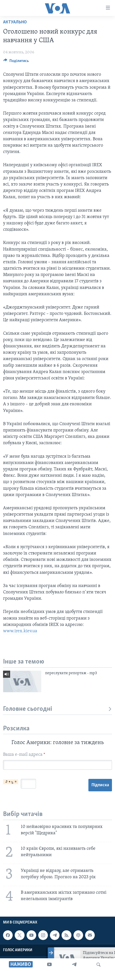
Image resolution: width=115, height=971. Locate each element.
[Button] (16, 62)
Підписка (100, 785)
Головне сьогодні (57, 709)
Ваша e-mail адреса (24, 754)
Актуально (15, 22)
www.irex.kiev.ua (20, 631)
